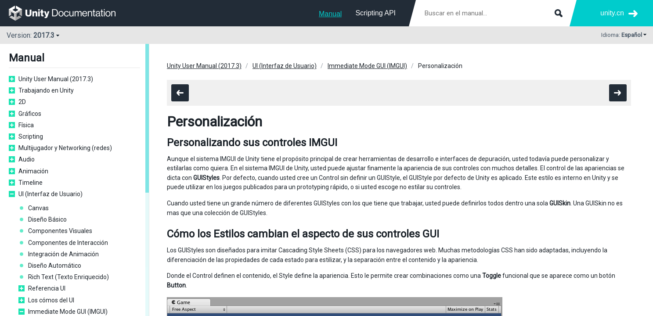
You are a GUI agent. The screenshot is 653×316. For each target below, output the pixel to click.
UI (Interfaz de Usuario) (50, 194)
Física (26, 125)
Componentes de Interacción (68, 242)
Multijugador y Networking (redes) (65, 147)
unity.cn (612, 13)
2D (22, 101)
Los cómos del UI (51, 300)
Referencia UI (46, 288)
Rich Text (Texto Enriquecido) (68, 276)
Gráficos (29, 113)
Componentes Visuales (60, 230)
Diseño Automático (54, 265)
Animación (33, 171)
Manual (330, 14)
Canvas (38, 208)
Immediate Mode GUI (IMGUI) (68, 311)
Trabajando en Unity (46, 90)
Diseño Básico (47, 219)
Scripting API (375, 13)
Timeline (30, 182)
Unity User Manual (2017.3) (55, 79)
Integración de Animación (63, 254)
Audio (26, 159)
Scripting (30, 136)
